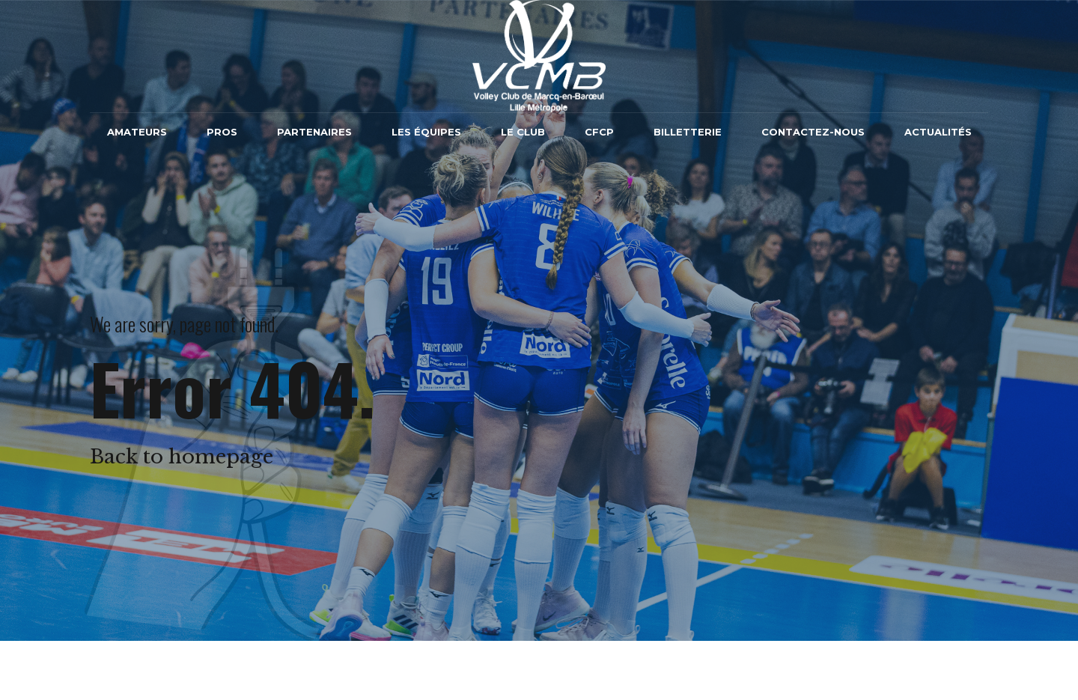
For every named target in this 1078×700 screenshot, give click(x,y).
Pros (222, 132)
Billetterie (688, 132)
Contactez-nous (813, 132)
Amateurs (137, 132)
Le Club (523, 132)
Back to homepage (181, 457)
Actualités (938, 132)
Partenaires (314, 132)
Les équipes (426, 132)
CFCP (599, 132)
